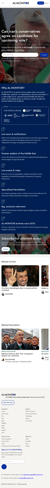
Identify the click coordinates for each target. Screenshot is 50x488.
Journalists (28, 441)
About (27, 439)
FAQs (2, 444)
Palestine (3, 423)
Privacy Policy (5, 441)
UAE (2, 418)
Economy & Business (31, 414)
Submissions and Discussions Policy (10, 446)
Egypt (2, 425)
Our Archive (29, 421)
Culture (27, 418)
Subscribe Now (8, 402)
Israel (2, 421)
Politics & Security (30, 411)
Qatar (3, 428)
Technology (29, 416)
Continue (5, 249)
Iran (2, 416)
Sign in (47, 3)
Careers (28, 446)
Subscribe (40, 3)
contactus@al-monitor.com (26, 478)
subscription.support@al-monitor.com (33, 475)
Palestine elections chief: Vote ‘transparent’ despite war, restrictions (17, 355)
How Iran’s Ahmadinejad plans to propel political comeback (19, 289)
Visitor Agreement (6, 439)
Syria (2, 433)
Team (27, 444)
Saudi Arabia (4, 414)
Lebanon (3, 430)
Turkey (3, 411)
